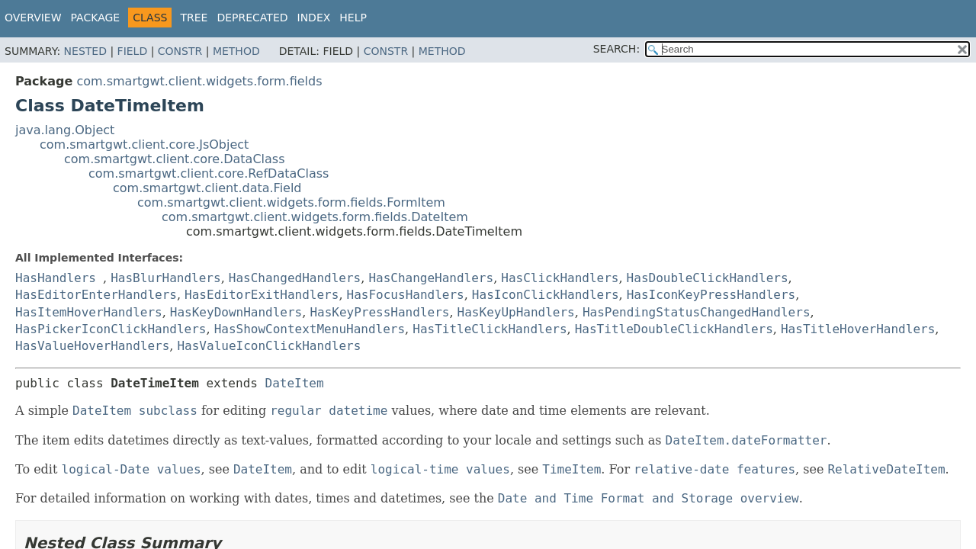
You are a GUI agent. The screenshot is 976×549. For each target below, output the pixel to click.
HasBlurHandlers (166, 278)
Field (132, 51)
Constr (180, 51)
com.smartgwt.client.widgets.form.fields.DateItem (315, 217)
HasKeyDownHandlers (236, 312)
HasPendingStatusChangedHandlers (697, 312)
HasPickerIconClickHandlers (110, 329)
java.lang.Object (64, 130)
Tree (193, 17)
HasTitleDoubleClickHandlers (674, 329)
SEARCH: (616, 49)
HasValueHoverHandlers (92, 346)
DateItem (294, 383)
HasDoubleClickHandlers (707, 278)
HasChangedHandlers (295, 278)
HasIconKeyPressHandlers (711, 294)
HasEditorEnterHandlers (96, 294)
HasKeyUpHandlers (516, 312)
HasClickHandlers (559, 278)
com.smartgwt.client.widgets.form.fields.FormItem (291, 202)
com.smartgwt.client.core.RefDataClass (208, 173)
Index (314, 17)
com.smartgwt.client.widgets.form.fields (199, 81)
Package (95, 17)
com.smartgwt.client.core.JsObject (144, 144)
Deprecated (252, 17)
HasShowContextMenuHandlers (309, 329)
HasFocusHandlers (405, 294)
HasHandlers (55, 278)
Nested (85, 51)
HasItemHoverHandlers (88, 312)
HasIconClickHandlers (545, 294)
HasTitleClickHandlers (490, 329)
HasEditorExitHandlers (262, 294)
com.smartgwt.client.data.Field (207, 188)
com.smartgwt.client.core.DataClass (174, 159)
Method (236, 51)
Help (353, 17)
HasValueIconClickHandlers (269, 346)
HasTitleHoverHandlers (858, 329)
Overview (33, 17)
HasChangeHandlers (430, 278)
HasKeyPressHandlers (379, 312)
